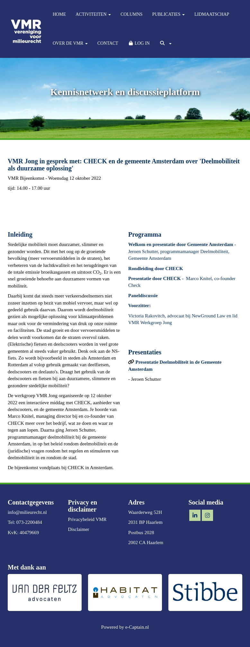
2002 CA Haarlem (145, 542)
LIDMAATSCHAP (211, 14)
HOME (59, 14)
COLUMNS (131, 14)
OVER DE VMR (70, 43)
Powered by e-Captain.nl (125, 627)
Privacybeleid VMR (87, 519)
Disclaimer (78, 529)
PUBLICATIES (168, 14)
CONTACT (107, 43)
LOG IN (139, 43)
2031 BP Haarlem (145, 522)
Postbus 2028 (141, 532)
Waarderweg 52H (145, 512)
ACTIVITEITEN (93, 14)
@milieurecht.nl (27, 512)
